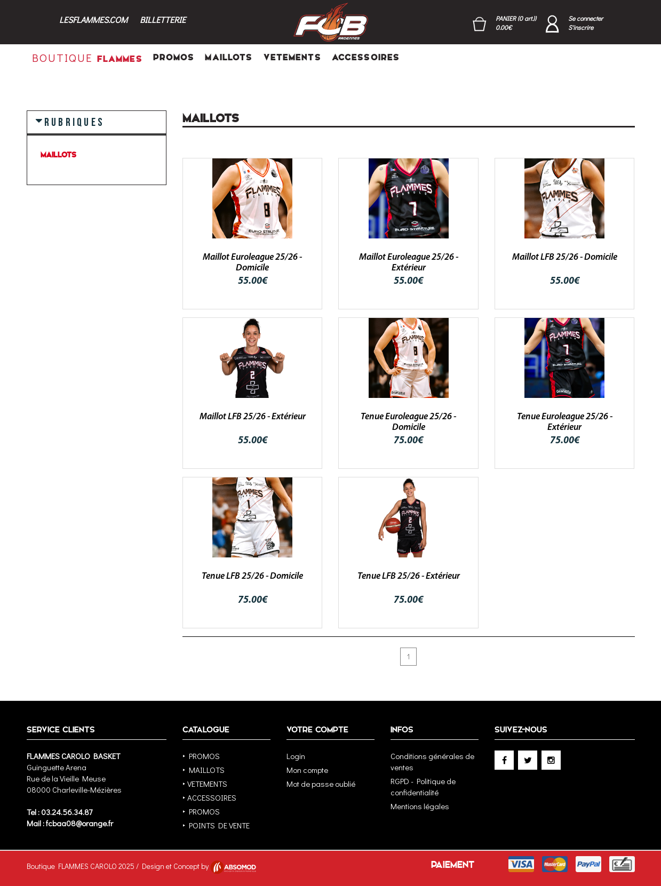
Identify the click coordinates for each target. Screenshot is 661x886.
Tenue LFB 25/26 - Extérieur (408, 576)
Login (295, 756)
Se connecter (585, 18)
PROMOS (174, 57)
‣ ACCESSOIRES (209, 797)
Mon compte (307, 769)
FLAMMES (87, 57)
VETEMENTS (292, 57)
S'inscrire (580, 27)
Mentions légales (420, 806)
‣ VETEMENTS (204, 783)
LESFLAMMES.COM (93, 19)
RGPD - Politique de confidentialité (423, 786)
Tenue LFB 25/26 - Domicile (252, 576)
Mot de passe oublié (320, 783)
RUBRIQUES (74, 121)
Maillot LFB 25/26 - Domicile (564, 257)
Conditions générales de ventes (432, 761)
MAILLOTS (228, 57)
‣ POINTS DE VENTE (216, 825)
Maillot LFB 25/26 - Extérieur (253, 416)
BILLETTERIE (163, 19)
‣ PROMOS (201, 756)
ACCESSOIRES (366, 57)
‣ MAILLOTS (203, 769)
